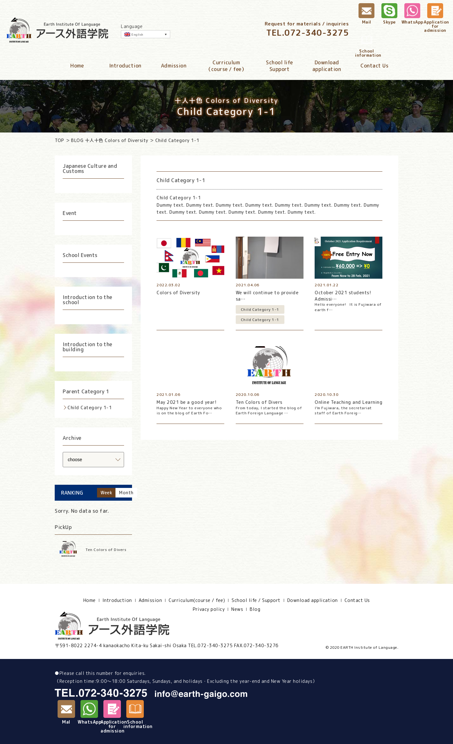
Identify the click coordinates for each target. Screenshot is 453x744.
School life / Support (256, 600)
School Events (80, 255)
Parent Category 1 (86, 391)
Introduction (125, 65)
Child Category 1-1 (89, 407)
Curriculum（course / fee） (226, 66)
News (237, 609)
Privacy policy (209, 609)
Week (106, 493)
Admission (174, 65)
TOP (59, 140)
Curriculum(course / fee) (197, 600)
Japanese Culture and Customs (90, 168)
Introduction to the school (87, 300)
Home (77, 65)
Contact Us (374, 65)
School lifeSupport (279, 66)
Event (70, 213)
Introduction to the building (87, 347)
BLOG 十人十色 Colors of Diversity (109, 140)
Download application (312, 600)
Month (126, 493)
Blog (255, 609)
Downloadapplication (326, 66)
